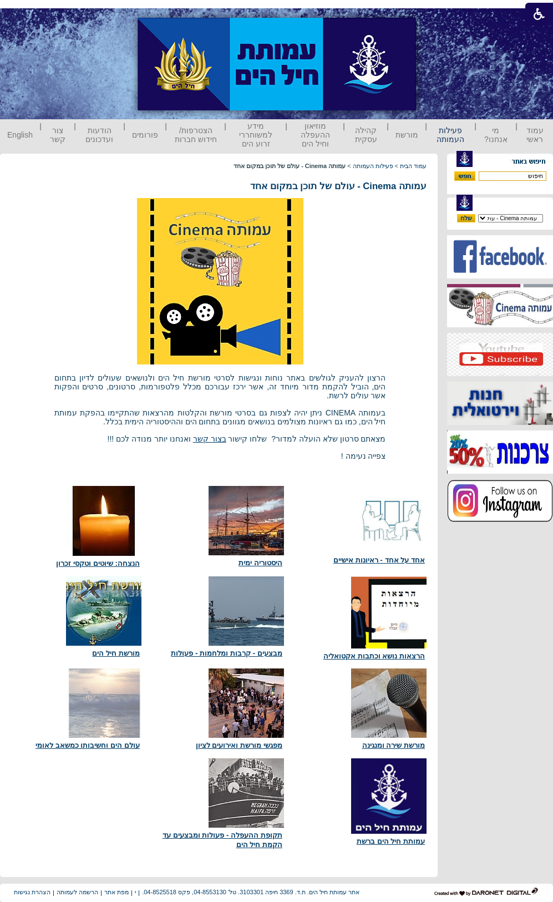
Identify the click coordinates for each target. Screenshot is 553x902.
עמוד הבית (413, 166)
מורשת (406, 134)
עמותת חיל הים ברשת (391, 841)
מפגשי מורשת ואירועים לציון (239, 745)
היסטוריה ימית (260, 563)
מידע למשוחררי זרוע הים (255, 134)
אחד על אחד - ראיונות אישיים (379, 560)
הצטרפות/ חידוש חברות (196, 135)
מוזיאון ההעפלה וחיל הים (315, 134)
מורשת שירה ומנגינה (393, 745)
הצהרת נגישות (32, 892)
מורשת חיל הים (115, 653)
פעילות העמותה (450, 135)
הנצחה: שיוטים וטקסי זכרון (98, 563)
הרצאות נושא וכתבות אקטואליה (374, 656)
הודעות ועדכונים (99, 135)
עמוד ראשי (535, 135)
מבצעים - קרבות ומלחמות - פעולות (226, 653)
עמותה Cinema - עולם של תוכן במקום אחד (338, 186)
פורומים (145, 134)
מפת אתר (116, 892)
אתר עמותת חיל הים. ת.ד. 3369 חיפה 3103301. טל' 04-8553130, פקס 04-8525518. (250, 892)
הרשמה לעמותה (77, 892)
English (20, 134)
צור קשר (57, 135)
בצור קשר (209, 438)
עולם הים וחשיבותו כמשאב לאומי (87, 745)
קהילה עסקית (366, 135)
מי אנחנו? (496, 135)
